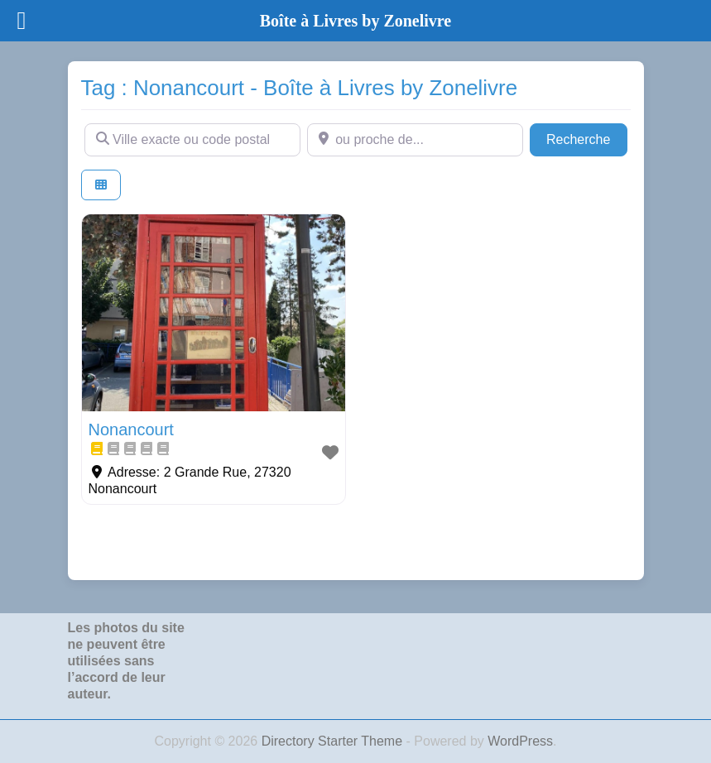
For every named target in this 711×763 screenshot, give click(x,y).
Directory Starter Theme (334, 741)
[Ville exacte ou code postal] (192, 139)
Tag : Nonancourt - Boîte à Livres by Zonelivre (299, 87)
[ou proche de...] (415, 139)
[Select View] (101, 185)
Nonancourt (131, 429)
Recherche (586, 137)
